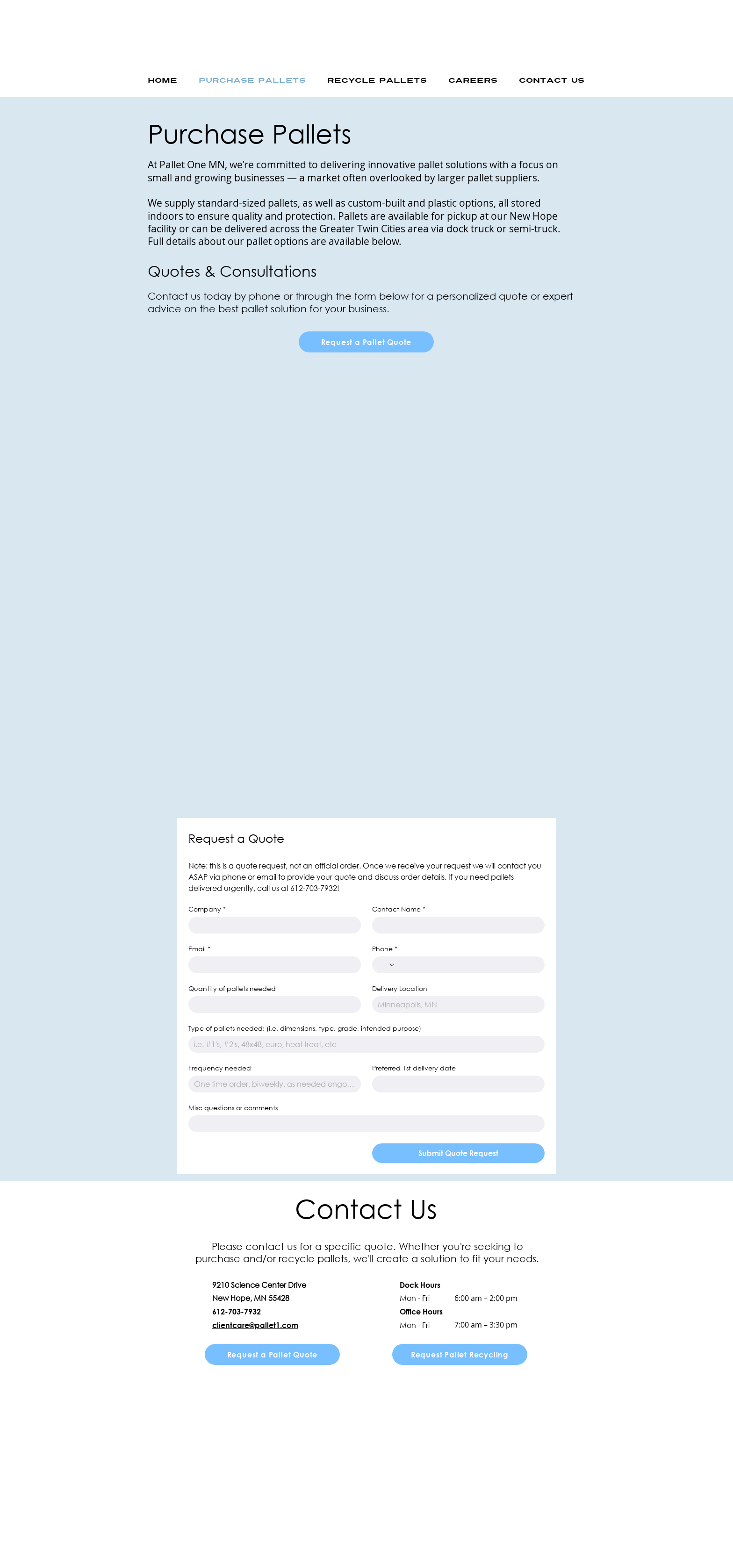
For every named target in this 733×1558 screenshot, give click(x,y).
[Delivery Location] (455, 1004)
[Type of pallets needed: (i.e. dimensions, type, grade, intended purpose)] (363, 1044)
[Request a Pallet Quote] (366, 341)
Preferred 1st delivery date (414, 1068)
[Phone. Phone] (467, 964)
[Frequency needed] (271, 1084)
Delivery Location (399, 988)
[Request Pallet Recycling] (459, 1354)
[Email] (271, 964)
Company (207, 909)
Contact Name (398, 909)
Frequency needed (219, 1068)
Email (199, 949)
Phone (384, 949)
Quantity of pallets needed (232, 988)
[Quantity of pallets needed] (271, 1004)
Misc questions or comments (233, 1108)
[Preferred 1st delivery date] (455, 1084)
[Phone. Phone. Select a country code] (386, 965)
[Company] (271, 925)
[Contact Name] (455, 925)
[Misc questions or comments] (363, 1123)
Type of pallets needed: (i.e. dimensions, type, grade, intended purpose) (304, 1028)
